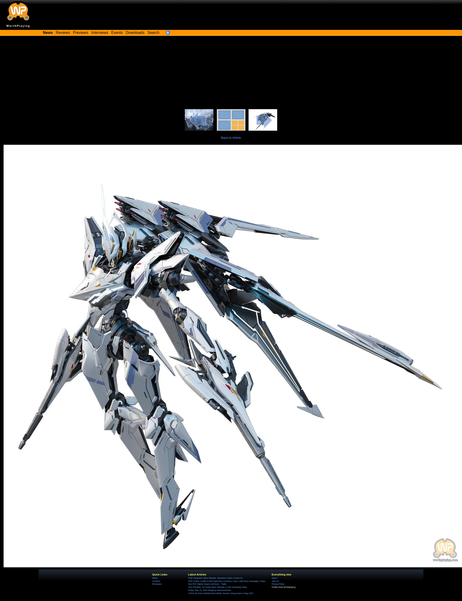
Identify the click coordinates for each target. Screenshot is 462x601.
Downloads (135, 33)
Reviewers (157, 584)
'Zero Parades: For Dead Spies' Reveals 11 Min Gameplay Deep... (218, 587)
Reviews (63, 33)
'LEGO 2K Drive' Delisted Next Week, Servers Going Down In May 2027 (220, 593)
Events (117, 33)
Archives (156, 581)
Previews (80, 33)
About (274, 578)
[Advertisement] (231, 73)
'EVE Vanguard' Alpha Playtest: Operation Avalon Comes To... (216, 578)
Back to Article (231, 138)
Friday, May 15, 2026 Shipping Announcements (209, 590)
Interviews (99, 33)
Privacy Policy (278, 584)
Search (153, 33)
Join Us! (275, 581)
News (154, 578)
